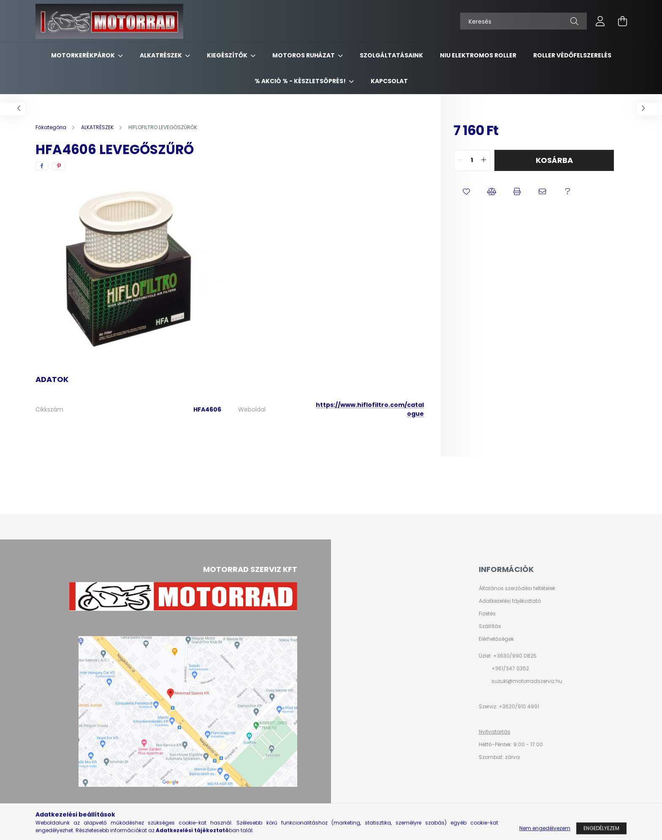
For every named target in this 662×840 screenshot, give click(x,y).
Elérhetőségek (496, 639)
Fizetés (487, 614)
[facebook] (41, 166)
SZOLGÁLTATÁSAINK (391, 55)
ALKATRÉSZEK (161, 55)
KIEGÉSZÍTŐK (228, 55)
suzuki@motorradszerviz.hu (526, 681)
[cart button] (622, 21)
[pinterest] (58, 166)
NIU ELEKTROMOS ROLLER (478, 55)
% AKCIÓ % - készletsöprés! (301, 81)
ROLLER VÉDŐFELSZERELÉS (572, 55)
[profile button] (600, 21)
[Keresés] (523, 21)
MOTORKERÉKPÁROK (83, 55)
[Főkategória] (51, 127)
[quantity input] (472, 160)
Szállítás (490, 626)
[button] (466, 192)
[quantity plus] (483, 160)
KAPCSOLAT (389, 81)
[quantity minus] (460, 160)
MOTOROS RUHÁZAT (304, 55)
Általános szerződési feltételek (517, 588)
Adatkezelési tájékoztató (510, 601)
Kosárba (554, 160)
